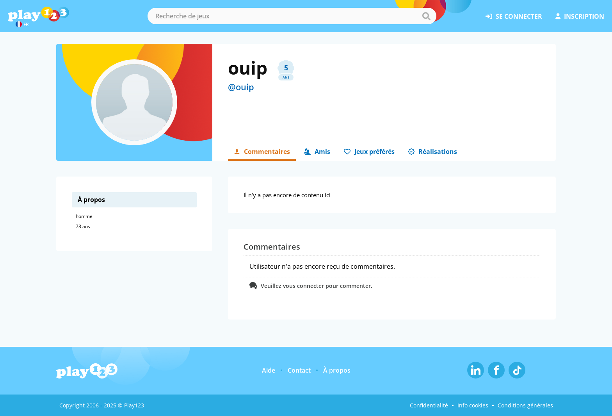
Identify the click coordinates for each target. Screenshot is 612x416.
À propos (336, 370)
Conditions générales (525, 405)
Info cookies (472, 405)
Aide (268, 370)
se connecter (514, 16)
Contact (299, 370)
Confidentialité (429, 405)
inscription (579, 16)
